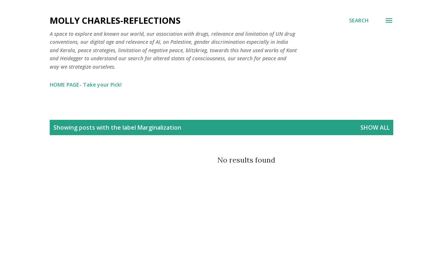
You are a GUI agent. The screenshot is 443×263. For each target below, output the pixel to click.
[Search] (358, 20)
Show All (375, 127)
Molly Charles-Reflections (115, 20)
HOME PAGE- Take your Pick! (86, 84)
